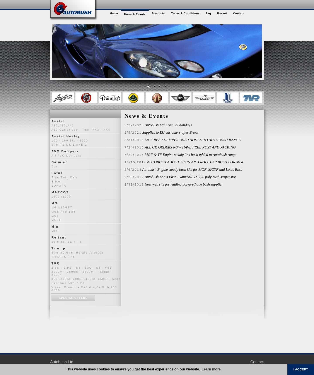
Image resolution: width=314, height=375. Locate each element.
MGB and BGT (63, 211)
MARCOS (60, 192)
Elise (55, 181)
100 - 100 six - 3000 (69, 140)
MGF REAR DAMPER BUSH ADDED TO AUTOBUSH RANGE (193, 140)
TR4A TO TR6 (63, 256)
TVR (55, 263)
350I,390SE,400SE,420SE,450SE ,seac (86, 279)
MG (54, 203)
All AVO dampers (66, 155)
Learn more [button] (211, 369)
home (114, 13)
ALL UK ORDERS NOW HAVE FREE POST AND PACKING (190, 147)
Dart (55, 166)
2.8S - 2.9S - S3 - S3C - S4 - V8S (81, 267)
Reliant (58, 237)
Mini (55, 226)
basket (222, 13)
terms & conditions (185, 13)
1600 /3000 (61, 196)
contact (238, 13)
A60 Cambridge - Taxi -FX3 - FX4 (80, 129)
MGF (55, 215)
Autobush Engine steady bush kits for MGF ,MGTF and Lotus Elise (192, 169)
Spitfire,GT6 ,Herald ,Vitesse (77, 252)
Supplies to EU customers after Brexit (170, 132)
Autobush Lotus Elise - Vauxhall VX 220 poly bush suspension (191, 177)
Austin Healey (65, 136)
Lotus (57, 173)
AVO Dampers (65, 151)
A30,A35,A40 (62, 125)
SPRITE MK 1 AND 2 (69, 144)
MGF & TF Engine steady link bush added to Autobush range (190, 155)
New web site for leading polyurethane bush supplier (184, 184)
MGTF (56, 220)
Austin (58, 121)
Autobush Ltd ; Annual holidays (168, 125)
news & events (135, 14)
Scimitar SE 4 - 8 (66, 241)
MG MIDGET (61, 207)
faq (208, 13)
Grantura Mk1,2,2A (68, 283)
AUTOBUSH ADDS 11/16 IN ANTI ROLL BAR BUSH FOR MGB (195, 162)
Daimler (59, 162)
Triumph (59, 248)
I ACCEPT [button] (300, 369)
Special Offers (73, 298)
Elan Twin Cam (64, 177)
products (158, 13)
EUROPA (58, 185)
